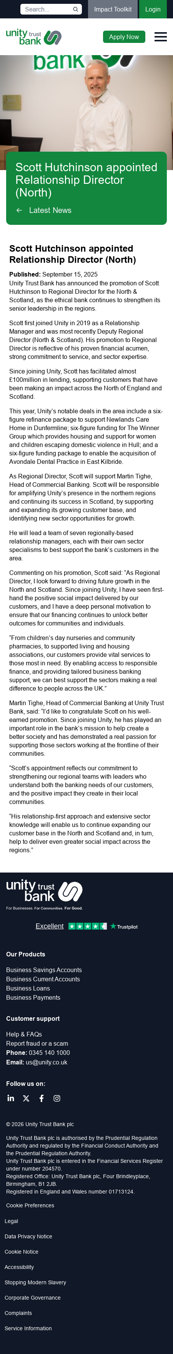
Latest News (43, 210)
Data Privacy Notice (28, 1236)
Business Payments (33, 997)
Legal (11, 1221)
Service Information (28, 1328)
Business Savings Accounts (44, 969)
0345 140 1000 (49, 1052)
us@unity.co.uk (46, 1062)
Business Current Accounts (43, 979)
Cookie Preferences (30, 1205)
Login (153, 9)
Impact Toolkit (112, 9)
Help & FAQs (24, 1034)
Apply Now (124, 36)
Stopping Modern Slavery (35, 1282)
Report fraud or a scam (37, 1043)
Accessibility (19, 1267)
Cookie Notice (21, 1252)
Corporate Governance (33, 1298)
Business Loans (28, 988)
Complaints (18, 1313)
